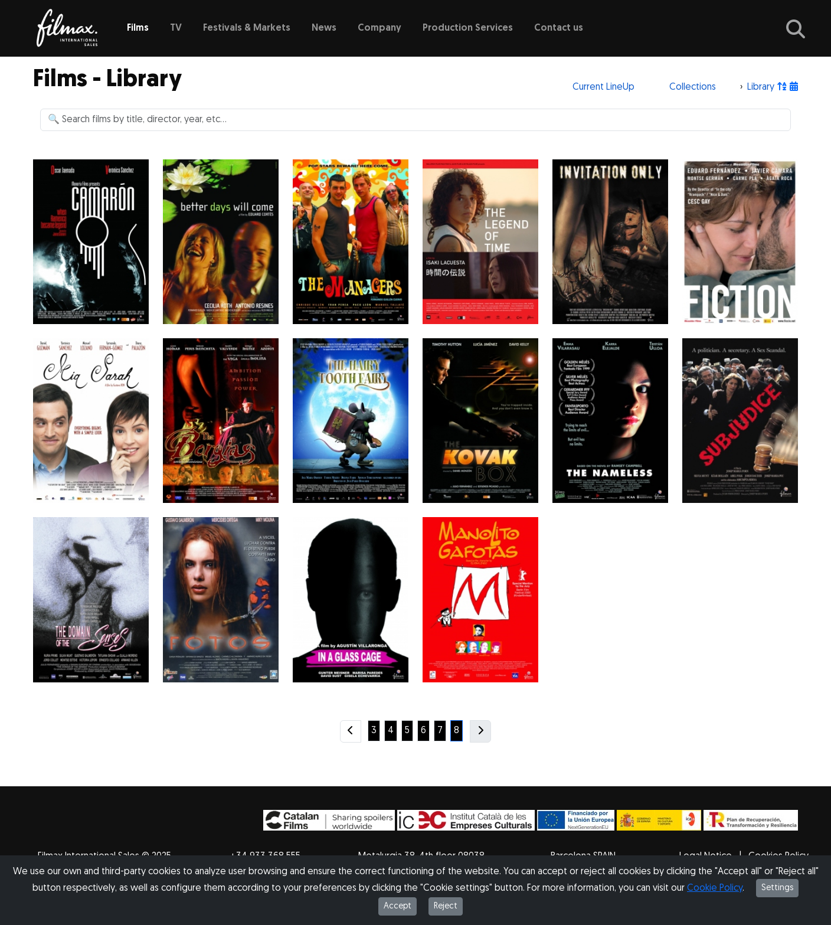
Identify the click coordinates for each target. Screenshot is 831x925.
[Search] (415, 120)
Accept (397, 906)
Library (760, 87)
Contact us (558, 28)
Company (379, 28)
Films (138, 28)
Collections (692, 87)
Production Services (468, 28)
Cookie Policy (714, 888)
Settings (777, 888)
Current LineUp (603, 87)
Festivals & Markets (246, 28)
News (324, 28)
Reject (445, 906)
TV (176, 28)
